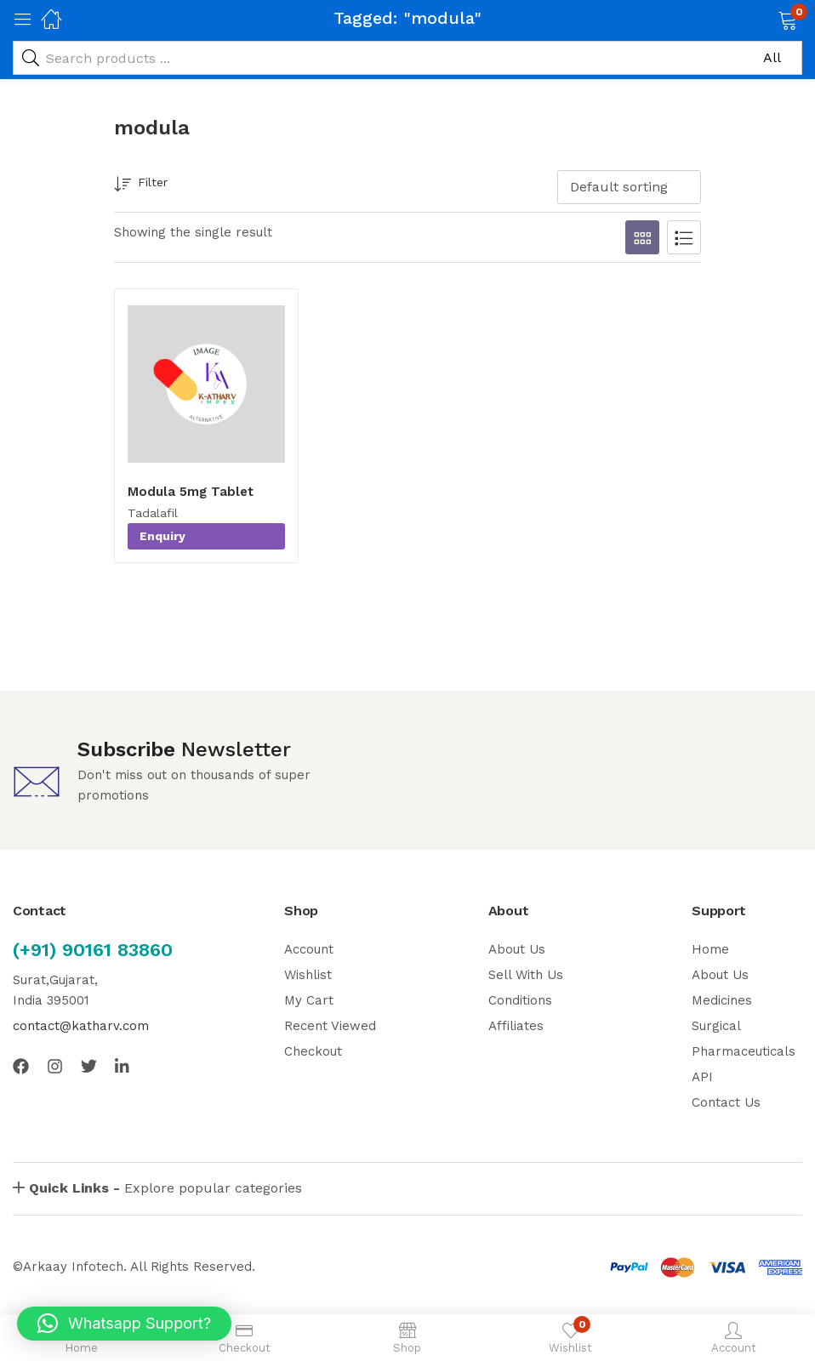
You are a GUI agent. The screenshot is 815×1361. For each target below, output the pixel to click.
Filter (141, 185)
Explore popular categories (165, 1188)
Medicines (722, 1000)
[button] (766, 19)
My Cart (308, 1000)
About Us (516, 949)
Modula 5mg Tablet (191, 491)
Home (710, 949)
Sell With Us (525, 974)
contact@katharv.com (81, 1026)
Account (308, 949)
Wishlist (308, 974)
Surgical (716, 1026)
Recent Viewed (330, 1026)
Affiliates (516, 1026)
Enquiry (162, 536)
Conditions (520, 1000)
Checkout (313, 1051)
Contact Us (726, 1102)
